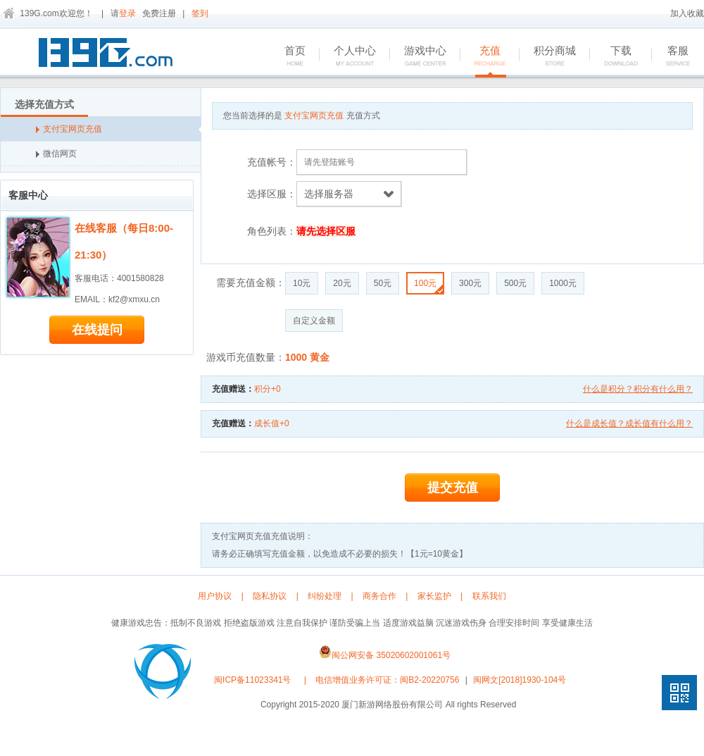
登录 (127, 13)
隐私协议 (270, 596)
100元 (428, 285)
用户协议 (215, 596)
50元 (382, 283)
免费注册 (159, 13)
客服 (670, 56)
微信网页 (56, 154)
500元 (515, 283)
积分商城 (547, 56)
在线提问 (97, 330)
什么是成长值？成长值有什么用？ (629, 423)
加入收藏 (687, 13)
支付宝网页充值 (118, 129)
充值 (482, 56)
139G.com (39, 13)
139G (109, 55)
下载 (613, 56)
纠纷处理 (324, 596)
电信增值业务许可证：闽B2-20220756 (387, 680)
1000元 (563, 283)
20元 (342, 283)
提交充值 (452, 488)
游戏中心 (417, 56)
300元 (470, 283)
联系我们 (489, 596)
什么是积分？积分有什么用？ (638, 389)
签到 (199, 13)
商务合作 (379, 596)
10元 (301, 283)
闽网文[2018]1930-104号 (519, 680)
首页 (288, 56)
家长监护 (434, 596)
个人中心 (347, 56)
